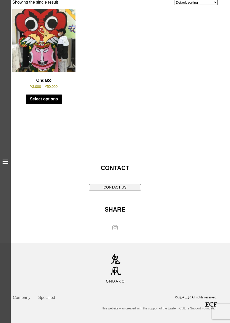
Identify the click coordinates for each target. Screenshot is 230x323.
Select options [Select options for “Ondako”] (44, 99)
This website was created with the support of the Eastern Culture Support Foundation (159, 306)
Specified (46, 297)
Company (21, 297)
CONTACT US (115, 187)
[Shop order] (196, 2)
